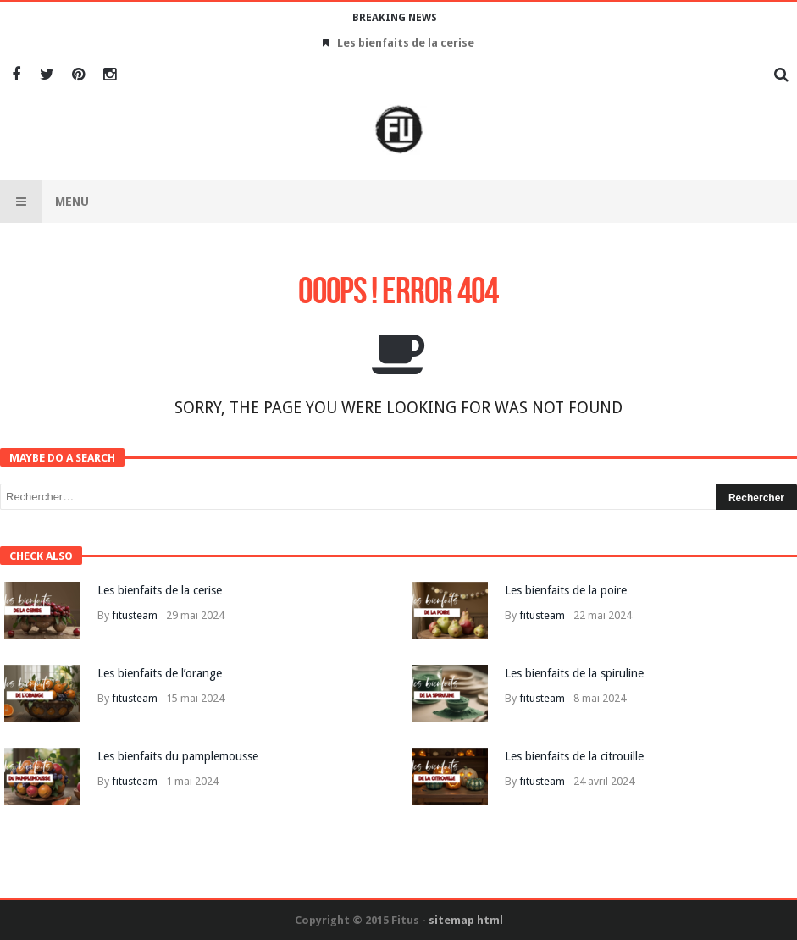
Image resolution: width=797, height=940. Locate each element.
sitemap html (466, 920)
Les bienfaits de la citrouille (574, 756)
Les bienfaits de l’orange (159, 673)
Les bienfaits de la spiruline (574, 673)
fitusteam (135, 615)
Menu (44, 201)
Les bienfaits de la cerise (405, 42)
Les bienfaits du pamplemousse (177, 756)
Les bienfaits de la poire (566, 590)
